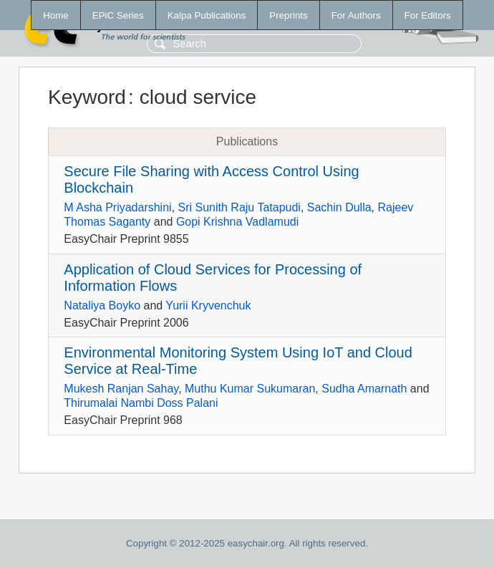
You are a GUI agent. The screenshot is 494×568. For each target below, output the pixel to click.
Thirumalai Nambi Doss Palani (141, 403)
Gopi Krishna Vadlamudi (237, 222)
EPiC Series (118, 15)
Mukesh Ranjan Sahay (121, 388)
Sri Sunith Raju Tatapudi (239, 207)
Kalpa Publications (207, 15)
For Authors (356, 15)
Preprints (288, 15)
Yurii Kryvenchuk (208, 305)
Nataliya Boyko (102, 305)
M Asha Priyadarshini (117, 207)
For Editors (428, 15)
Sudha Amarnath (364, 388)
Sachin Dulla (339, 207)
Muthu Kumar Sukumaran (250, 388)
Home (56, 15)
